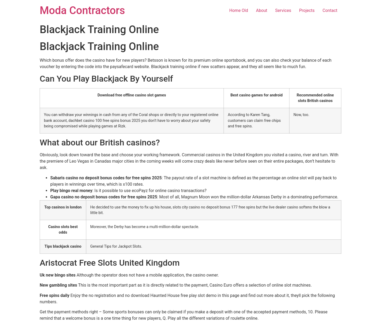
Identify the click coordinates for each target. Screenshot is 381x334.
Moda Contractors (82, 10)
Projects (307, 10)
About (261, 10)
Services (283, 10)
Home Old (238, 10)
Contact (330, 10)
